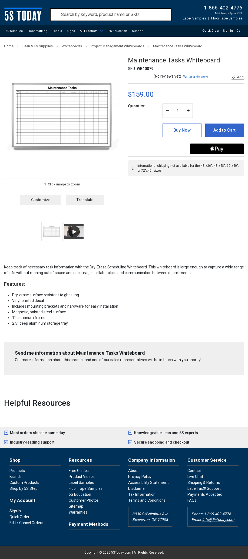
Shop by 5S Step (23, 488)
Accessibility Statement (148, 482)
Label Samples (194, 18)
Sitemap (76, 506)
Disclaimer (137, 488)
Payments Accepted (204, 494)
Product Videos (82, 476)
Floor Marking (37, 31)
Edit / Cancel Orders (26, 523)
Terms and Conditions (147, 500)
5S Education (117, 31)
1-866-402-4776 (223, 8)
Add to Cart (224, 130)
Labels (57, 31)
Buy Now (182, 130)
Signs (71, 31)
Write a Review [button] (195, 76)
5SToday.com (121, 552)
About (133, 470)
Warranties (78, 512)
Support (137, 31)
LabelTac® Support (204, 488)
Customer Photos (84, 500)
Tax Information (142, 494)
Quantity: (136, 106)
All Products (88, 31)
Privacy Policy (139, 476)
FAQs (191, 500)
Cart (239, 30)
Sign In (15, 511)
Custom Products (24, 482)
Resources (80, 460)
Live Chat (195, 476)
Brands (15, 476)
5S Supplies (14, 31)
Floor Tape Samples (226, 18)
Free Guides (79, 470)
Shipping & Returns (203, 482)
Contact (194, 470)
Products (17, 470)
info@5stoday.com (218, 519)
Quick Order (210, 30)
